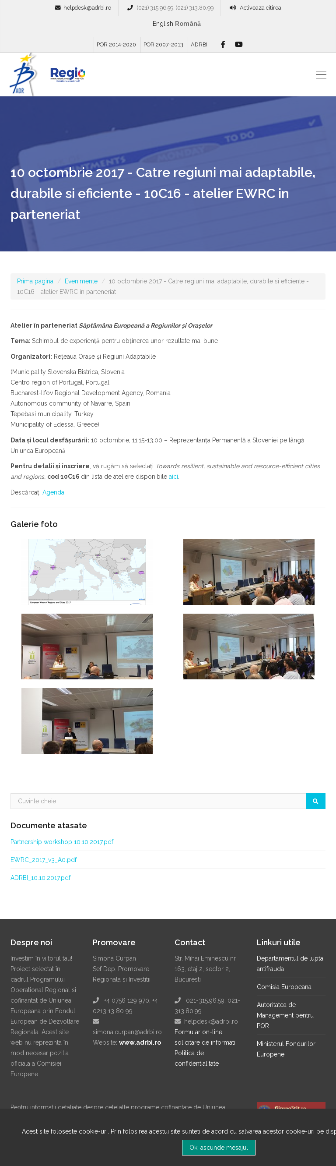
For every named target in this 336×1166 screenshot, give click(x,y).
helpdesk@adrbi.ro (87, 7)
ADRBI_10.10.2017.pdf (40, 877)
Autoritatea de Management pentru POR (285, 1015)
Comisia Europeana (284, 986)
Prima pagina (35, 281)
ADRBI (199, 44)
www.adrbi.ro (140, 1042)
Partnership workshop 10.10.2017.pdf (61, 841)
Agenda (54, 492)
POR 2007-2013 (163, 44)
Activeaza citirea (260, 7)
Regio (66, 77)
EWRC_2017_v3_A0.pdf (43, 859)
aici (173, 476)
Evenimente (81, 281)
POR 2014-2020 (116, 44)
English (163, 23)
